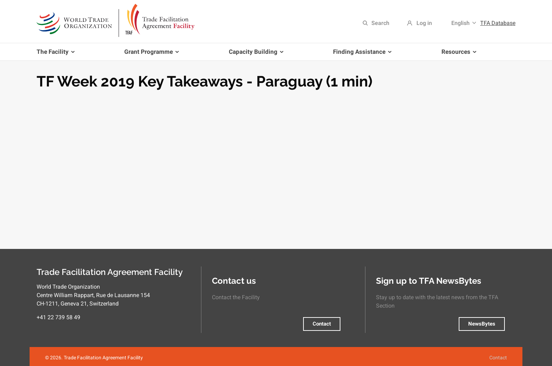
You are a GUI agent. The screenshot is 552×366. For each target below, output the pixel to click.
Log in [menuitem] (424, 23)
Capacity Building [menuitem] (255, 54)
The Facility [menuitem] (57, 54)
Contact (322, 324)
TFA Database (497, 23)
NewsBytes (481, 324)
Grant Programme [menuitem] (150, 54)
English (460, 23)
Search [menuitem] (380, 23)
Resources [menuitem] (457, 54)
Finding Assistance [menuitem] (361, 54)
